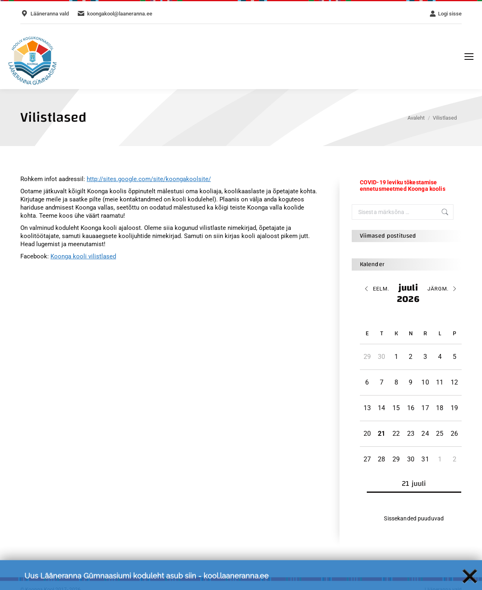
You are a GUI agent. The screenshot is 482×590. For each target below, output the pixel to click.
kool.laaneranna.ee (236, 580)
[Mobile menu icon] (469, 56)
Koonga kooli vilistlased (83, 256)
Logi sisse (445, 13)
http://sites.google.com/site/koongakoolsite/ (149, 179)
